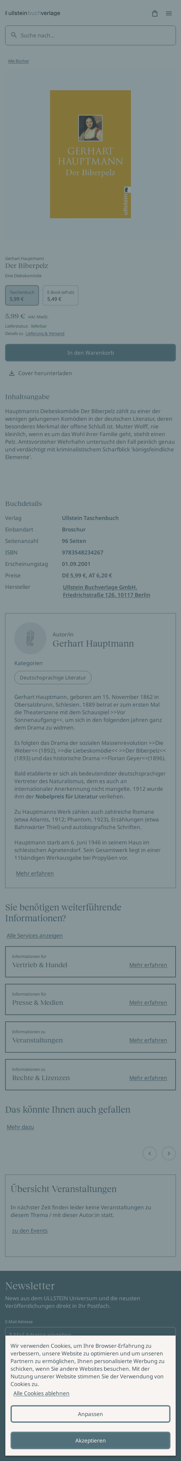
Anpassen (90, 1414)
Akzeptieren (90, 1440)
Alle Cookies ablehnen (41, 1393)
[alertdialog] (90, 1395)
